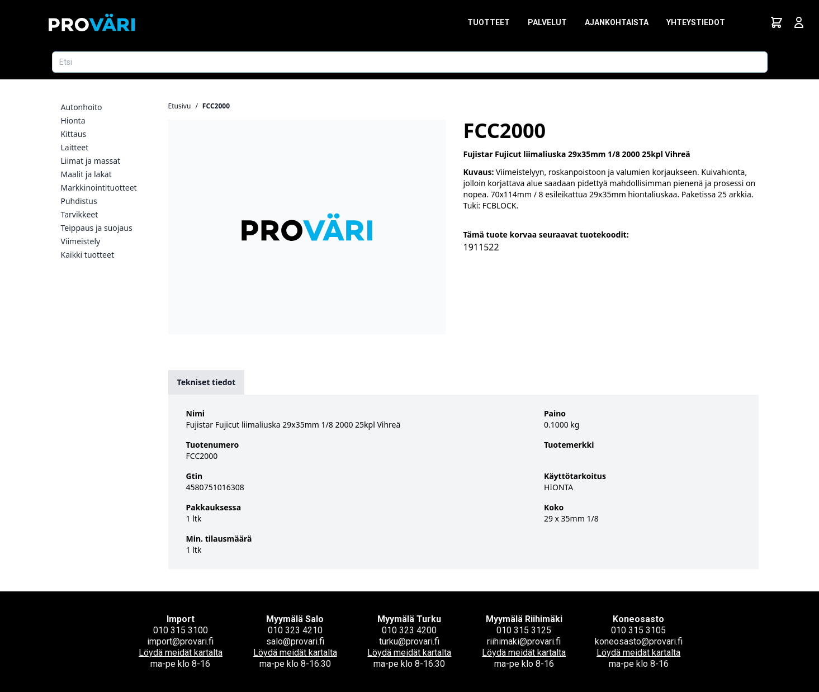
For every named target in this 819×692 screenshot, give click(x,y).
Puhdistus (79, 201)
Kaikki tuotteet (87, 254)
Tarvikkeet (79, 214)
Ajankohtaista (616, 22)
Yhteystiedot (695, 22)
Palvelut (547, 22)
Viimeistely (81, 241)
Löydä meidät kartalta (180, 652)
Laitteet (75, 147)
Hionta (73, 120)
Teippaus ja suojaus (96, 227)
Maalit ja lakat (86, 174)
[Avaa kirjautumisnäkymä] (799, 22)
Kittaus (74, 134)
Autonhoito (81, 107)
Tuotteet (488, 22)
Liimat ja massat (91, 160)
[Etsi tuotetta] (410, 62)
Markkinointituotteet (99, 187)
